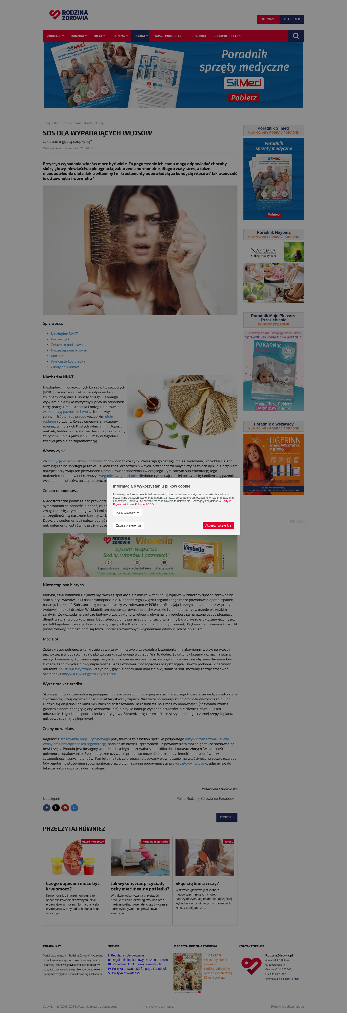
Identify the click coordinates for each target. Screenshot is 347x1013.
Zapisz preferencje (128, 525)
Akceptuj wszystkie (218, 525)
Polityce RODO (144, 504)
